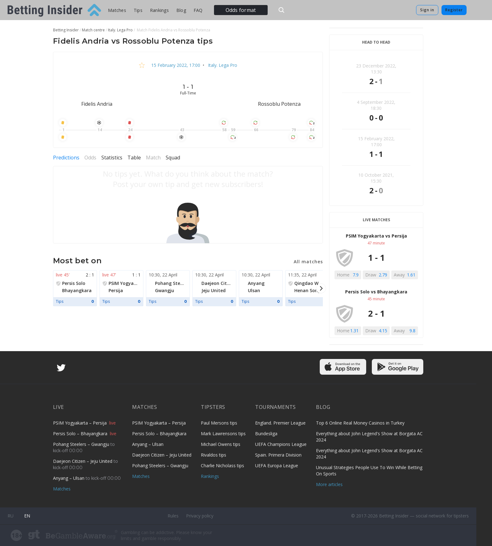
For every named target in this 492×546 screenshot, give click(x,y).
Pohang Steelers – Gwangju (81, 444)
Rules (173, 516)
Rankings (159, 10)
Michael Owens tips (220, 444)
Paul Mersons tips (219, 423)
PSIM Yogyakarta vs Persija (376, 236)
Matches (117, 10)
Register (454, 10)
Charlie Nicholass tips (222, 465)
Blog (181, 10)
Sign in (427, 10)
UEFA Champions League (281, 444)
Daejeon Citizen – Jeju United (83, 461)
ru (10, 516)
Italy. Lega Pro (222, 65)
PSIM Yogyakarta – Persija (80, 423)
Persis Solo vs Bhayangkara (376, 292)
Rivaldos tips (213, 455)
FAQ (198, 10)
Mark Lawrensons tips (223, 433)
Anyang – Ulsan (69, 478)
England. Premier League (280, 423)
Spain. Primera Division (278, 455)
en (27, 516)
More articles (329, 484)
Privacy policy (199, 516)
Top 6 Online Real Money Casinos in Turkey (360, 423)
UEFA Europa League (276, 465)
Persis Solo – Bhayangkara (81, 433)
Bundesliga (266, 433)
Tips (138, 10)
